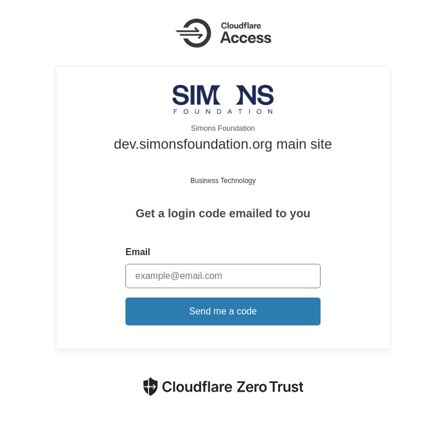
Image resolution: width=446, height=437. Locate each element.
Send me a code (223, 311)
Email (137, 252)
